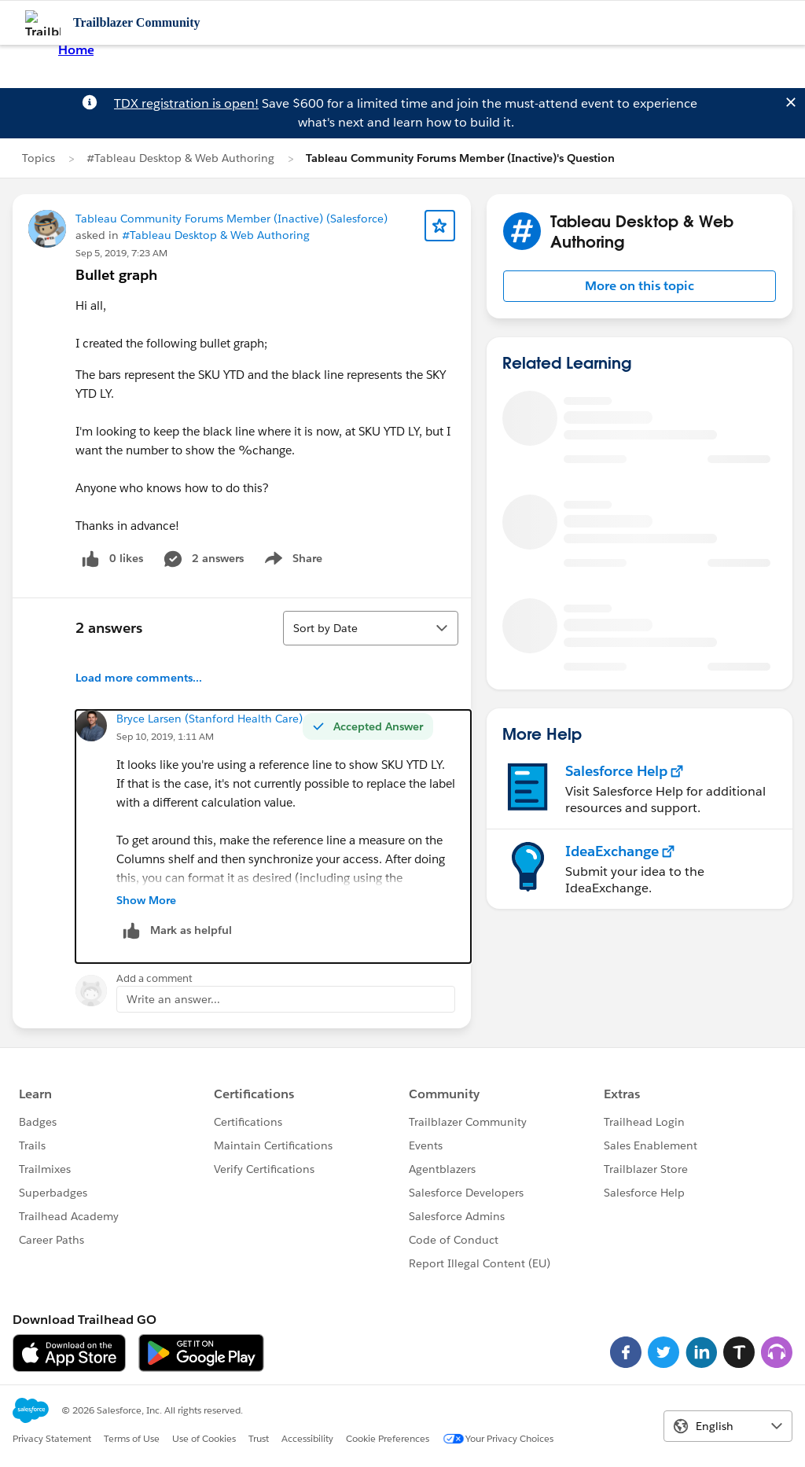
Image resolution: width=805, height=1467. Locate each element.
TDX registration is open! (186, 103)
